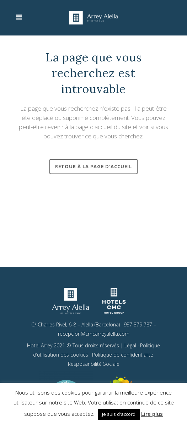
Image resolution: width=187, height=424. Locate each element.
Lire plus (152, 413)
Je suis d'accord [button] (118, 414)
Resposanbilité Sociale (93, 363)
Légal (130, 344)
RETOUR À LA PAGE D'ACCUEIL (93, 166)
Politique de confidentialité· (123, 354)
